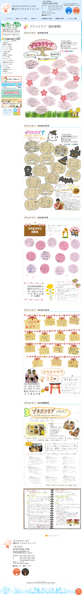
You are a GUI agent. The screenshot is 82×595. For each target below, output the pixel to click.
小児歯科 (5, 53)
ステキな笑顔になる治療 (10, 28)
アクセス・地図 (72, 18)
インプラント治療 (7, 49)
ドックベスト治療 (7, 48)
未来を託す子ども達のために (11, 34)
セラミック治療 (7, 46)
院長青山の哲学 (60, 18)
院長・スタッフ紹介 (21, 18)
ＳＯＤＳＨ (6, 65)
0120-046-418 (50, 3)
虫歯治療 (5, 42)
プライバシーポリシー (41, 581)
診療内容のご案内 (47, 18)
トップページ (9, 18)
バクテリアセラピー (8, 73)
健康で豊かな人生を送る (10, 29)
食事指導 (5, 71)
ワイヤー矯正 (6, 57)
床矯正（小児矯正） (8, 55)
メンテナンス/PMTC (8, 60)
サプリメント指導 (7, 64)
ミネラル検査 (6, 67)
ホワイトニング (7, 58)
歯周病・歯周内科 (7, 44)
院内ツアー (34, 18)
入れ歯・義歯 (6, 51)
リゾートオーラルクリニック (11, 33)
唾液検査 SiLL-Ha (7, 69)
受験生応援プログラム (8, 62)
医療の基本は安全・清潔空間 (11, 31)
